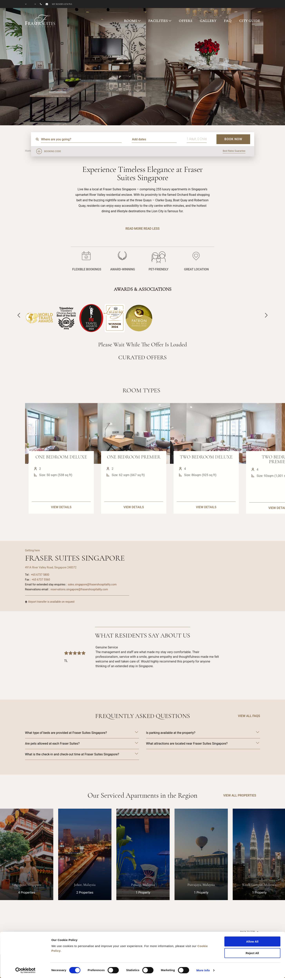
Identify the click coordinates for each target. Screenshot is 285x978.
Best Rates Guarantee (234, 151)
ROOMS (130, 21)
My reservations (62, 4)
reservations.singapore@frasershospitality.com (79, 589)
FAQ (228, 21)
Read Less (151, 228)
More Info (203, 970)
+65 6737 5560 (41, 579)
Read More (134, 228)
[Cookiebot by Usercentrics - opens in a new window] (25, 970)
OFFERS (185, 21)
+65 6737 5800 (40, 574)
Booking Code (52, 151)
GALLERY (208, 21)
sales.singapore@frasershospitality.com (92, 584)
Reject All (252, 953)
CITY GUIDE (249, 21)
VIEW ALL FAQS (249, 716)
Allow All (252, 941)
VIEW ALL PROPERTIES (239, 795)
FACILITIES (158, 21)
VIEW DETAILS (61, 524)
